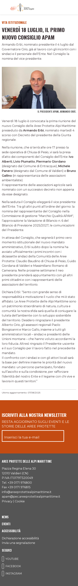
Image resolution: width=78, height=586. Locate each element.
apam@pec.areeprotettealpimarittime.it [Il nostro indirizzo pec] (31, 496)
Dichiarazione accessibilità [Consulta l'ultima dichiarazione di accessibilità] (20, 538)
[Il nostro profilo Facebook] (3, 566)
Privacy (7, 501)
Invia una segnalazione (18, 543)
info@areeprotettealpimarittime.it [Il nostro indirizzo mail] (26, 492)
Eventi (6, 524)
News (5, 517)
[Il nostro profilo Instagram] (3, 573)
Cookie (20, 501)
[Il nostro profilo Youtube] (3, 559)
